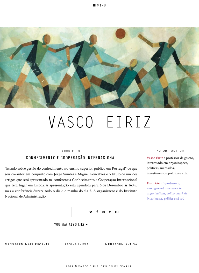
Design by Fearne (116, 266)
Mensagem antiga (121, 244)
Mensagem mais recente (27, 244)
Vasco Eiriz (155, 158)
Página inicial (77, 244)
